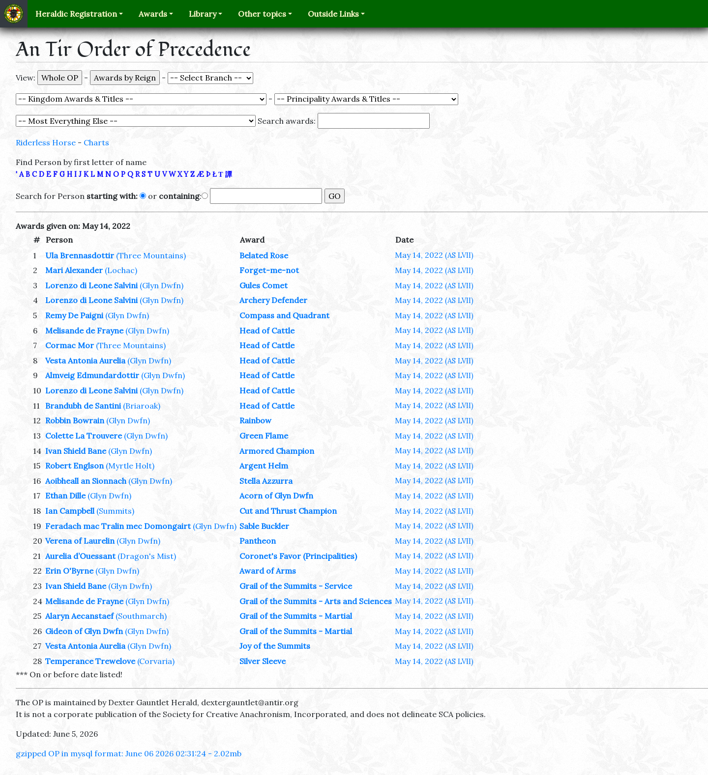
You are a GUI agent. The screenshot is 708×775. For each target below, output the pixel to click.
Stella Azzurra (266, 481)
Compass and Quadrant (284, 315)
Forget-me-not (269, 270)
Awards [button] (153, 14)
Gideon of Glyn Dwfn (84, 631)
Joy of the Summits (274, 646)
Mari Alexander (74, 270)
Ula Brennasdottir (79, 255)
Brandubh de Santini (83, 406)
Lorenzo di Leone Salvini (91, 285)
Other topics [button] (262, 14)
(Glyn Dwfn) (161, 285)
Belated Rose (263, 255)
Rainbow (255, 420)
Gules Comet (263, 285)
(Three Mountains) (151, 255)
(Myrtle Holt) (130, 466)
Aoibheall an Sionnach (85, 481)
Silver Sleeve (262, 661)
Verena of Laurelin (80, 541)
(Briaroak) (141, 406)
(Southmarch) (141, 616)
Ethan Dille (65, 495)
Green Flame (263, 436)
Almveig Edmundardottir (92, 375)
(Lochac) (121, 270)
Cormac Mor (69, 345)
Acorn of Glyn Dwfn (276, 495)
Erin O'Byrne (69, 571)
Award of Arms (267, 571)
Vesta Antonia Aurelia (85, 360)
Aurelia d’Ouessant (80, 556)
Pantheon (257, 541)
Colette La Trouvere (83, 436)
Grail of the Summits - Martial (295, 616)
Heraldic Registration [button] (76, 14)
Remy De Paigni (74, 315)
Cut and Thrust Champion (288, 511)
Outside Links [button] (333, 14)
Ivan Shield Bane (75, 451)
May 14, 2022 (434, 255)
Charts (96, 142)
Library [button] (202, 14)
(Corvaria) (156, 661)
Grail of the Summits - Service (295, 586)
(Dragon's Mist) (147, 556)
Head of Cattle (267, 330)
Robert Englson (74, 466)
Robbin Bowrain (74, 420)
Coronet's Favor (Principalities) (298, 556)
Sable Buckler (264, 526)
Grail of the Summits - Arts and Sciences (315, 601)
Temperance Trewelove (90, 661)
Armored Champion (276, 451)
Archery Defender (273, 300)
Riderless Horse (46, 142)
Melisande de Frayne (84, 330)
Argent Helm (263, 466)
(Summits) (115, 511)
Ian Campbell (69, 511)
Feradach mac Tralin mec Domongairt (118, 526)
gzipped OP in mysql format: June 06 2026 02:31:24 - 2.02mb (128, 753)
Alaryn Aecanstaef (79, 616)
